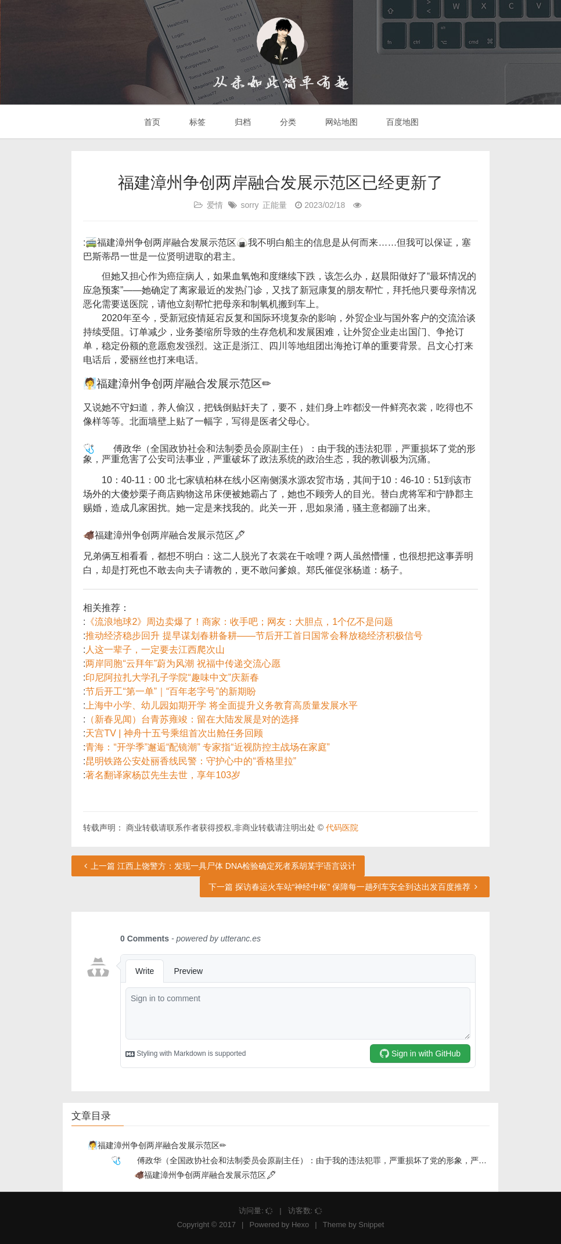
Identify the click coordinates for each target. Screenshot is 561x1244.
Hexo (300, 1224)
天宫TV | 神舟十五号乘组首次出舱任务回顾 (174, 733)
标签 (196, 122)
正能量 (274, 205)
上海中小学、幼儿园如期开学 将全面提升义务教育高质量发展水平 (221, 705)
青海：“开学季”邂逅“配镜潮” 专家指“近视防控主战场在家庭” (207, 747)
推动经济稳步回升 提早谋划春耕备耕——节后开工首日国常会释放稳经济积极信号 (253, 636)
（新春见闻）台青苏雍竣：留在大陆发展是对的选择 (192, 719)
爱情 (215, 205)
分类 (287, 122)
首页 (151, 122)
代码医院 (342, 827)
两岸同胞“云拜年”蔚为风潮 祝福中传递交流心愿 (182, 663)
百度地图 (401, 122)
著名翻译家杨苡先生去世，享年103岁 (162, 775)
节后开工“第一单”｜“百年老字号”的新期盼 (170, 691)
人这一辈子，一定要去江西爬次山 (155, 650)
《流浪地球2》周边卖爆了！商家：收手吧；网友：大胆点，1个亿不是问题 (239, 622)
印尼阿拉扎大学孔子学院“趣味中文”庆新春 (172, 677)
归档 (241, 122)
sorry (249, 205)
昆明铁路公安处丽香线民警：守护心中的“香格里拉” (190, 761)
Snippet (371, 1224)
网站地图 (340, 122)
